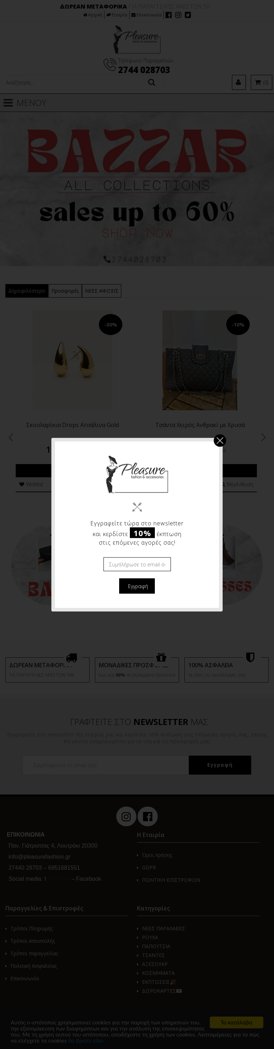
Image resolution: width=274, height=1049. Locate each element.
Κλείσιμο (220, 440)
